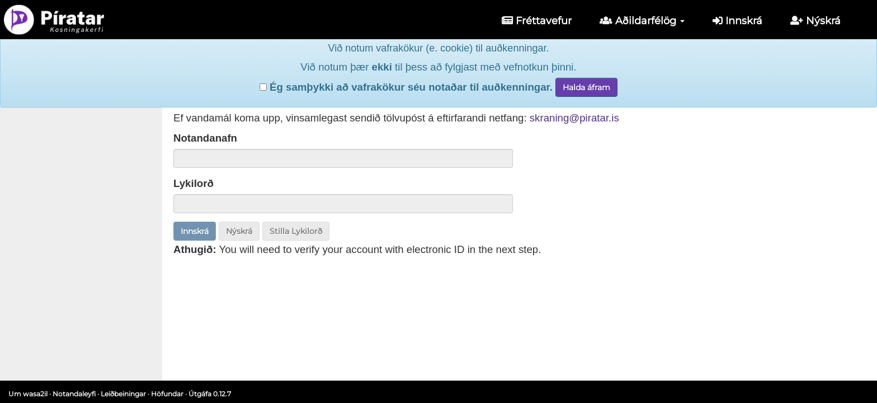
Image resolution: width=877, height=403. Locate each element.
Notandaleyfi (74, 394)
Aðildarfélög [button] (642, 21)
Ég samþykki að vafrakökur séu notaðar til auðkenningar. (406, 68)
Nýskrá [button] (239, 231)
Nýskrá (815, 21)
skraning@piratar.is (574, 118)
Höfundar (167, 394)
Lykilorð (193, 183)
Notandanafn (205, 138)
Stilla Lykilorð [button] (296, 231)
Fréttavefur (537, 21)
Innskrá (737, 21)
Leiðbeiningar (123, 394)
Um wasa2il (28, 394)
